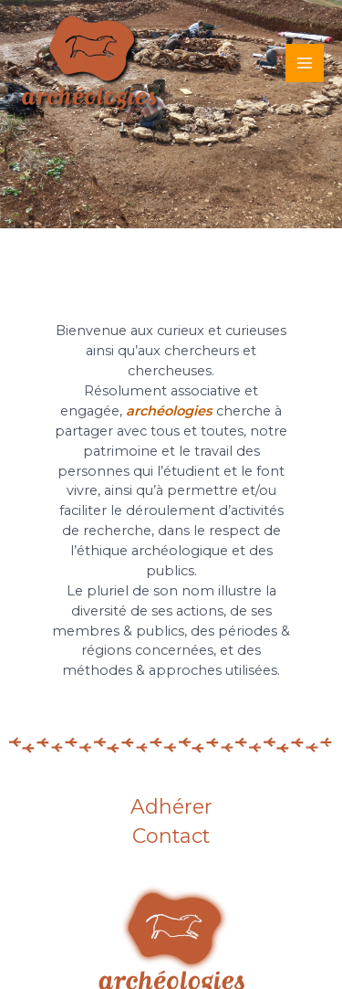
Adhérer (171, 807)
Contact (171, 836)
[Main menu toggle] (304, 63)
